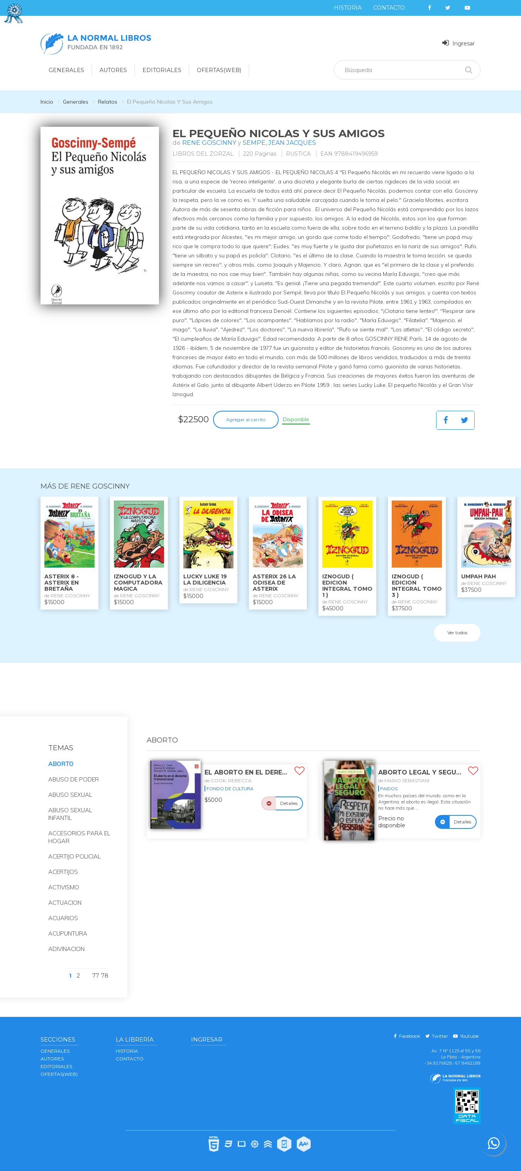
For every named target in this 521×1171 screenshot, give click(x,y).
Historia (348, 7)
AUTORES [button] (113, 70)
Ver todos (457, 632)
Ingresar (458, 43)
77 (95, 975)
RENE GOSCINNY (209, 142)
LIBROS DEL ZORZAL (203, 153)
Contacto (389, 7)
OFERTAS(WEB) (219, 70)
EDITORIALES (56, 1066)
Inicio (47, 101)
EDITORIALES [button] (161, 70)
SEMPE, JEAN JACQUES (279, 142)
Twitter (436, 1036)
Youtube (466, 1036)
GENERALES (55, 1051)
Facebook (407, 1036)
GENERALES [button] (66, 70)
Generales (75, 101)
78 (104, 975)
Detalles (289, 803)
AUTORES (52, 1059)
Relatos (107, 101)
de (228, 780)
